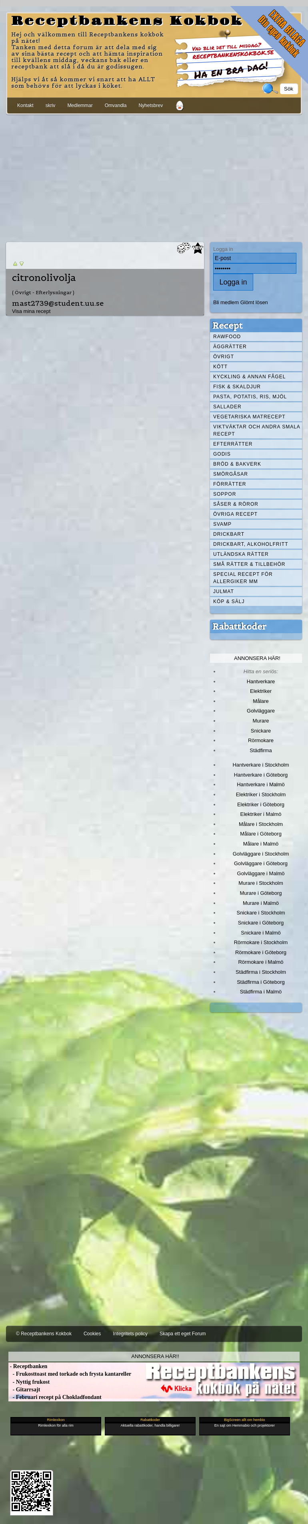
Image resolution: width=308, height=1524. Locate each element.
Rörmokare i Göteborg (260, 952)
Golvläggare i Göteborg (261, 863)
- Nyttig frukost (29, 1382)
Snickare (261, 731)
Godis (222, 454)
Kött (220, 366)
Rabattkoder (239, 626)
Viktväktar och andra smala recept (256, 430)
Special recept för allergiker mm (243, 577)
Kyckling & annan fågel (249, 376)
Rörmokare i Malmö (260, 962)
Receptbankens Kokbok (127, 21)
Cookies (92, 1333)
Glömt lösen (254, 302)
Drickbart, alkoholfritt (250, 544)
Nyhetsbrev (150, 105)
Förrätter (229, 484)
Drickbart (228, 534)
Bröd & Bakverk (237, 464)
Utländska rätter (241, 554)
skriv (51, 105)
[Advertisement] (154, 177)
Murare (260, 721)
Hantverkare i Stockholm (260, 765)
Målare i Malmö (261, 844)
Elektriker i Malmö (261, 814)
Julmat (223, 591)
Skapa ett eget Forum (183, 1333)
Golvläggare (261, 711)
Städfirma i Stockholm (261, 972)
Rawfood (227, 336)
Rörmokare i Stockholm (261, 942)
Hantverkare (261, 681)
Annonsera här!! (155, 1356)
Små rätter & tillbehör (249, 564)
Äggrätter (230, 346)
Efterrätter (232, 444)
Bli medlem (226, 302)
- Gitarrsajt (24, 1390)
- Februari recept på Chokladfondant (55, 1397)
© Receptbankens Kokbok (44, 1333)
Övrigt (223, 356)
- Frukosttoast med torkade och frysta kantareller (69, 1374)
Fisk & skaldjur (237, 387)
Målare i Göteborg (261, 834)
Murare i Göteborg (261, 893)
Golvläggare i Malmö (261, 873)
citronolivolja (44, 277)
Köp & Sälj (228, 601)
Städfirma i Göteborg (261, 982)
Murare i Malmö (261, 903)
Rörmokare (261, 740)
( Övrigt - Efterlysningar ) (43, 292)
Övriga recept (235, 514)
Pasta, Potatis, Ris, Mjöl (250, 397)
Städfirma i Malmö (261, 992)
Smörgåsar (230, 474)
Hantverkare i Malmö (261, 784)
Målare (261, 701)
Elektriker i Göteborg (260, 804)
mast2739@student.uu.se (58, 303)
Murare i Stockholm (260, 883)
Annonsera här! (257, 658)
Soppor (224, 494)
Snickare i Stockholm (261, 913)
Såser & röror (235, 504)
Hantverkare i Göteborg (261, 775)
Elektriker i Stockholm (261, 794)
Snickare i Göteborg (261, 923)
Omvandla (116, 105)
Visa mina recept (31, 311)
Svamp (222, 524)
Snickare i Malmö (260, 933)
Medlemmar (79, 105)
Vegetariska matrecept (249, 417)
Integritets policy (130, 1333)
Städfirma (261, 750)
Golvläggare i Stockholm (261, 854)
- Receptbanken (27, 1366)
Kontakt (25, 105)
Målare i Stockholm (261, 824)
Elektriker (261, 691)
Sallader (227, 407)
